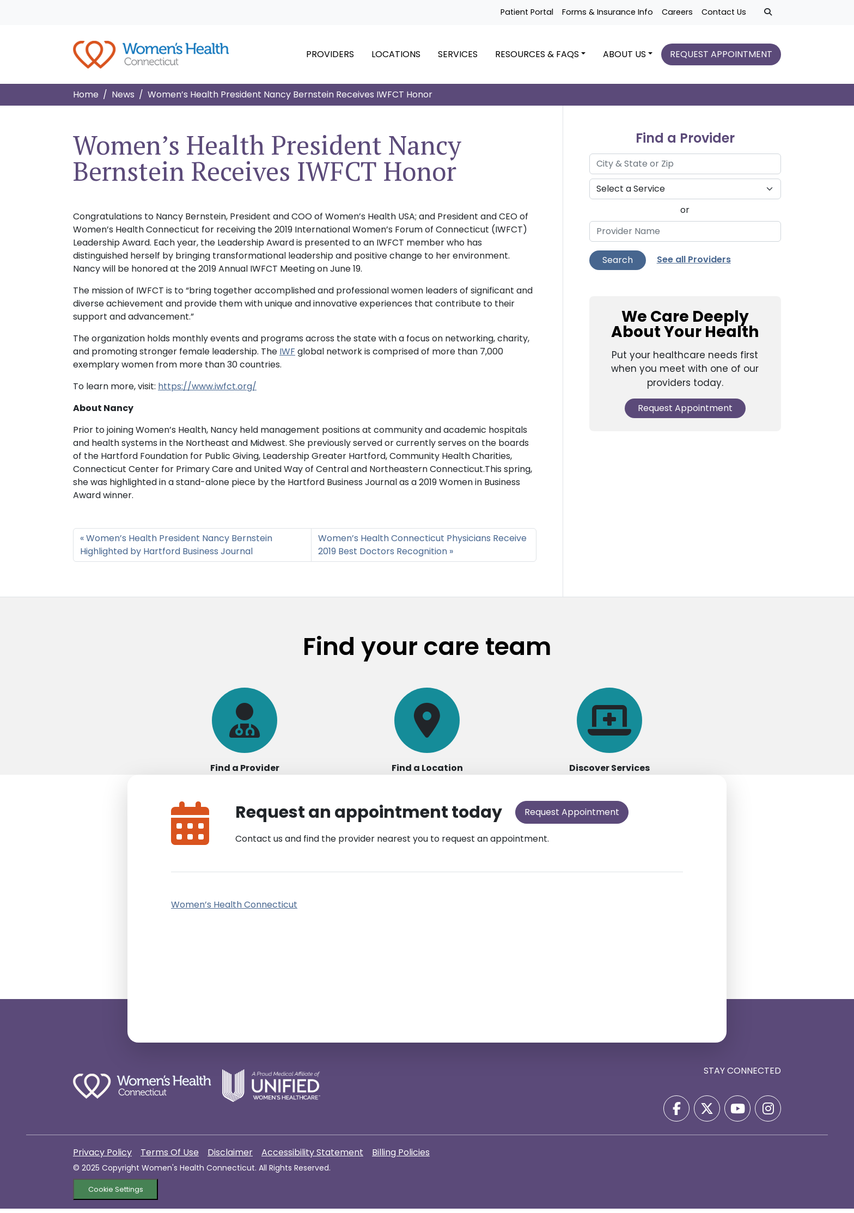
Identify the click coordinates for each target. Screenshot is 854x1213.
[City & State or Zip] (685, 168)
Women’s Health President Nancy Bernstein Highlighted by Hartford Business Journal (176, 549)
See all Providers (694, 264)
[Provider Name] (685, 235)
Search (617, 264)
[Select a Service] (685, 193)
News (123, 99)
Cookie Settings (115, 1193)
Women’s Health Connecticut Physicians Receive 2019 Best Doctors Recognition (422, 549)
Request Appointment (685, 412)
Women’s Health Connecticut (234, 909)
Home (86, 99)
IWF (287, 356)
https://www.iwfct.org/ (207, 390)
